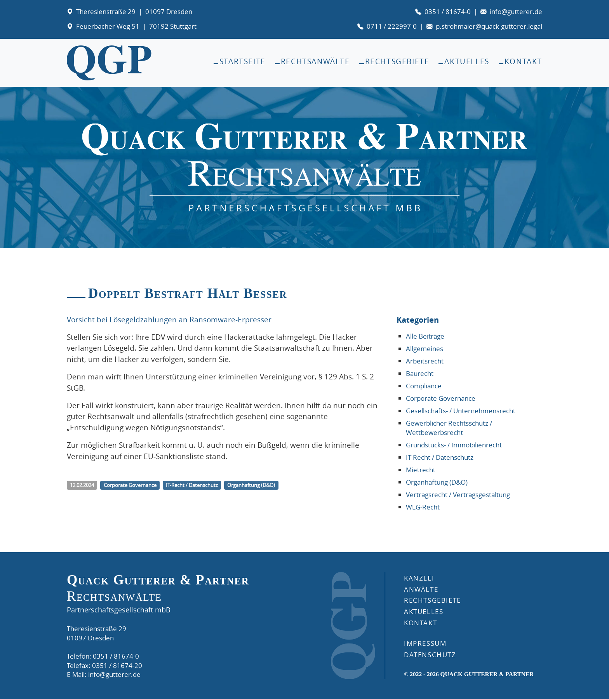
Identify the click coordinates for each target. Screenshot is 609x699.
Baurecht (419, 373)
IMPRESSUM (425, 643)
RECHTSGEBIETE (432, 600)
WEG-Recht (423, 507)
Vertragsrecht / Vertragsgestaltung (458, 494)
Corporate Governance (440, 398)
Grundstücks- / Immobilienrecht (454, 444)
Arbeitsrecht (425, 360)
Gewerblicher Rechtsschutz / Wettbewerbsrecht (449, 428)
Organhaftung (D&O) (437, 482)
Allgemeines (424, 348)
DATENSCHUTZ (430, 654)
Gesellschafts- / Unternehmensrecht (460, 410)
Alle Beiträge (425, 336)
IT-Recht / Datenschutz (439, 457)
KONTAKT (420, 622)
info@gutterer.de (516, 11)
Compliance (424, 385)
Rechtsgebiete (397, 61)
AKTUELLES (423, 611)
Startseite (242, 61)
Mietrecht (420, 469)
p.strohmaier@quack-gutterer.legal (489, 26)
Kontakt (523, 61)
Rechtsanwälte (315, 61)
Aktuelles (466, 61)
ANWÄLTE (421, 589)
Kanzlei (419, 578)
